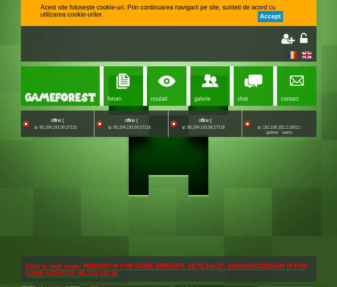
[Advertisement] (118, 44)
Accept (270, 16)
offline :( (57, 120)
